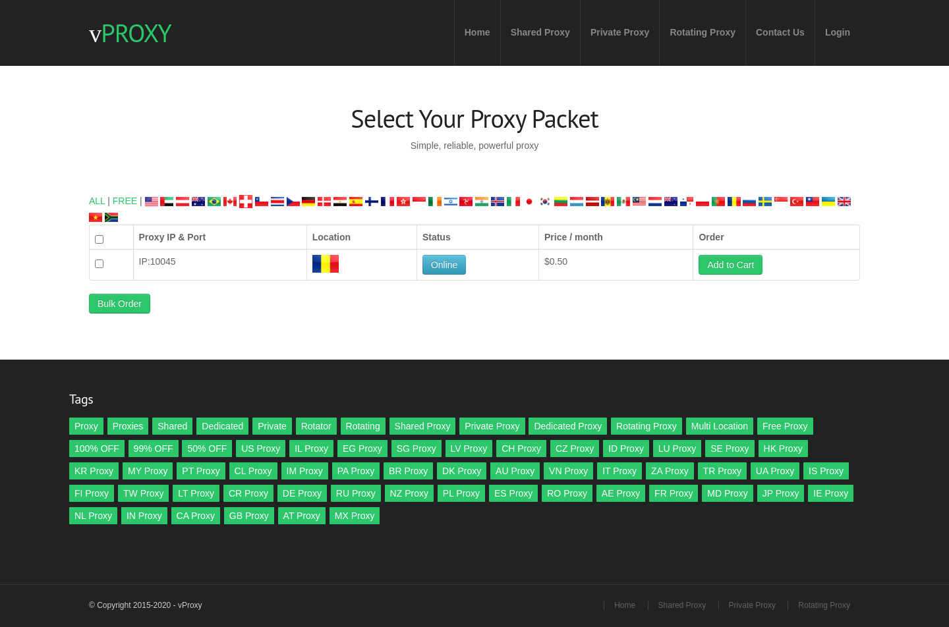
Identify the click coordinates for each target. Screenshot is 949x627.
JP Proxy (780, 493)
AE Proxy (621, 493)
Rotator (316, 426)
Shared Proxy (540, 32)
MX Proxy (355, 515)
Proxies (128, 426)
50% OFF (207, 448)
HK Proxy (783, 448)
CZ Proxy (575, 448)
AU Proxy (515, 471)
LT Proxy (196, 493)
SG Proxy (416, 448)
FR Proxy (673, 493)
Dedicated (222, 426)
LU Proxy (677, 448)
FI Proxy (91, 493)
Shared (172, 426)
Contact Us (780, 32)
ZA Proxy (670, 471)
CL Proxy (253, 471)
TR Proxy (722, 471)
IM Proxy (305, 471)
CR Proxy (248, 493)
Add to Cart (730, 264)
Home (477, 32)
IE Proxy (830, 493)
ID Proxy (626, 448)
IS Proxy (826, 471)
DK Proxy (461, 471)
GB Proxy (249, 515)
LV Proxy (469, 448)
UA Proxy (775, 471)
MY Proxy (147, 471)
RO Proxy (567, 493)
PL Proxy (461, 493)
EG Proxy (362, 448)
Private (272, 426)
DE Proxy (302, 493)
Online (444, 264)
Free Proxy (784, 426)
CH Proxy (521, 448)
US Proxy (260, 448)
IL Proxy (311, 448)
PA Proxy (356, 471)
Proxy (86, 426)
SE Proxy (729, 448)
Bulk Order (120, 303)
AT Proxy (301, 515)
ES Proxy (513, 493)
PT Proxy (200, 471)
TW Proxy (143, 493)
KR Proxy (93, 471)
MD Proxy (727, 493)
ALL (97, 201)
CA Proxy (196, 515)
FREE (125, 201)
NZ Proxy (409, 493)
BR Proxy (408, 471)
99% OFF (153, 448)
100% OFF (96, 448)
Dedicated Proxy (568, 426)
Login (837, 32)
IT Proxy (619, 471)
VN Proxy (568, 471)
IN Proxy (144, 515)
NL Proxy (93, 515)
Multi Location (719, 426)
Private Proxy (620, 32)
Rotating (363, 426)
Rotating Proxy (702, 32)
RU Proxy (356, 493)
